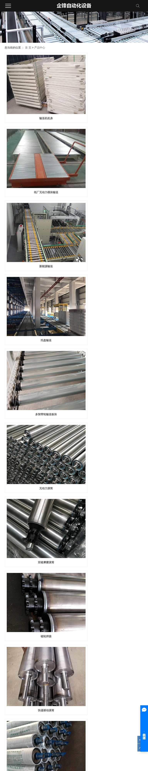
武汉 (74, 753)
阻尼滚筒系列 (47, 719)
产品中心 (39, 47)
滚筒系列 (44, 713)
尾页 (100, 680)
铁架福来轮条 (38, 541)
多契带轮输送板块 (38, 230)
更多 (41, 729)
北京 (85, 753)
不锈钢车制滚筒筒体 (110, 479)
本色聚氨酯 (38, 479)
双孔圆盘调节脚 (109, 665)
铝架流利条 (38, 603)
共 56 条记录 (53, 680)
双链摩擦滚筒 (38, 292)
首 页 (28, 47)
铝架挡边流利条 (109, 541)
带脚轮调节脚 (38, 665)
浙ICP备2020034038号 (17, 739)
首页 (68, 680)
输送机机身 (38, 106)
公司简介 (8, 713)
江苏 (69, 753)
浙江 (90, 753)
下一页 (88, 680)
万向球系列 (45, 724)
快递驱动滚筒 (38, 355)
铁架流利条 (109, 603)
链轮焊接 (109, 292)
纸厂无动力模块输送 (110, 106)
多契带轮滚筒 (38, 417)
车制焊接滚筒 (110, 417)
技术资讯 (114, 713)
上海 (80, 753)
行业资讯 (114, 719)
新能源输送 (38, 168)
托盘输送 (109, 168)
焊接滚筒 (109, 355)
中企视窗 (128, 739)
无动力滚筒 (109, 230)
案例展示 (79, 713)
